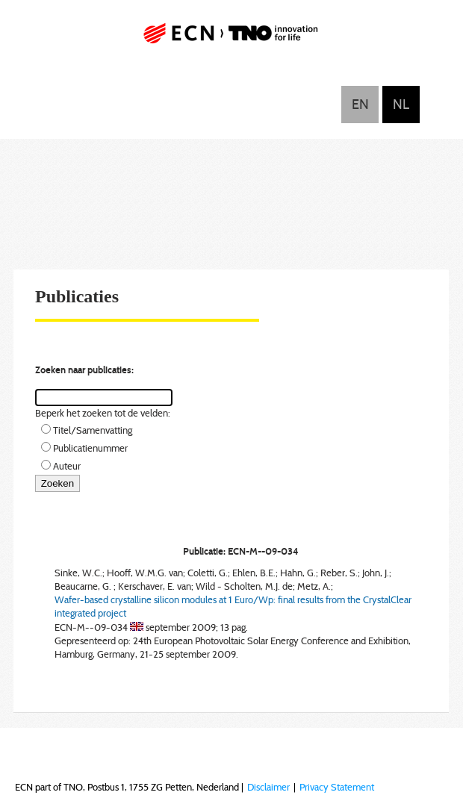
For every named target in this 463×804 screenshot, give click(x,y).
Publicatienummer (90, 448)
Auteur (67, 466)
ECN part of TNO (231, 39)
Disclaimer (268, 787)
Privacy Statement (336, 787)
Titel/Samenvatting (92, 430)
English (360, 104)
